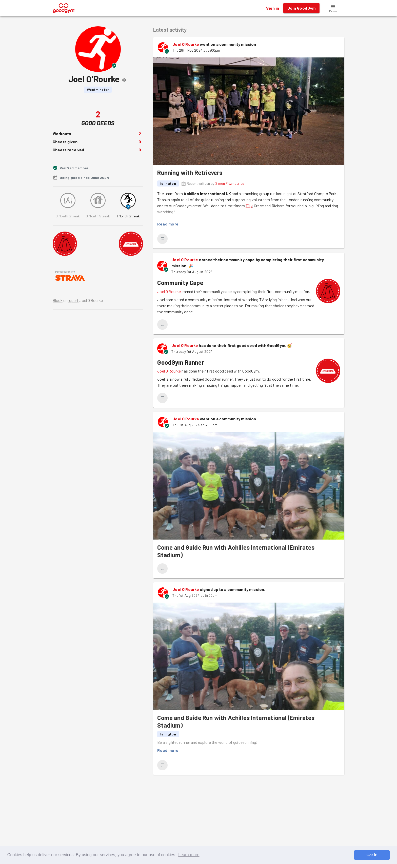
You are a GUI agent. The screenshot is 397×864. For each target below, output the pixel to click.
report (73, 300)
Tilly (249, 205)
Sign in (272, 8)
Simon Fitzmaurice (229, 183)
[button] (333, 8)
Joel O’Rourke (185, 44)
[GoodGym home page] (64, 7)
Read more (168, 224)
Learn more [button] (188, 855)
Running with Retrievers (189, 172)
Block (58, 300)
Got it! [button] (371, 855)
